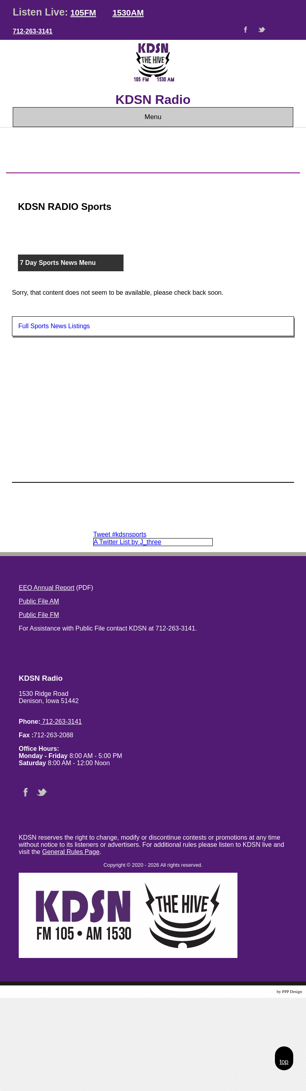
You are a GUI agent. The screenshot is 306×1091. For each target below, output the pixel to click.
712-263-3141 (33, 31)
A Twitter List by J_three (127, 542)
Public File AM (39, 601)
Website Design (262, 991)
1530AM (128, 12)
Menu (153, 117)
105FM (83, 12)
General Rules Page (71, 851)
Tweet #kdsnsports (119, 534)
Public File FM (39, 614)
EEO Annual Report (47, 587)
